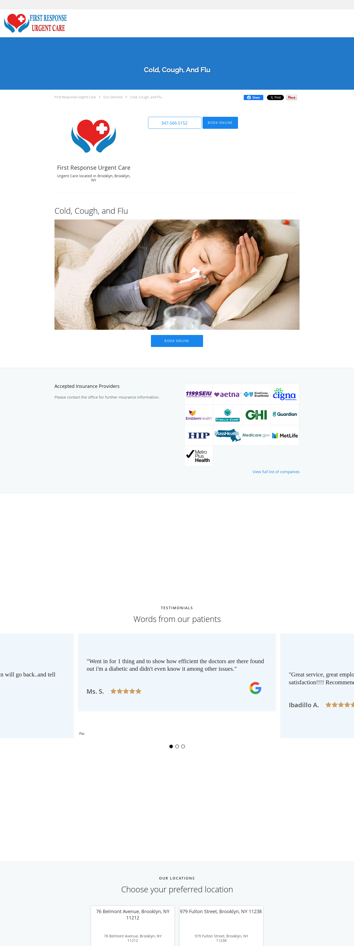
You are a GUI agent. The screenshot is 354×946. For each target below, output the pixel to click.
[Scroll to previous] (92, 689)
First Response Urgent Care (75, 97)
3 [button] (183, 763)
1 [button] (171, 763)
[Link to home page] (34, 23)
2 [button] (177, 763)
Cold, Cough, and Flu (146, 97)
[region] (177, 694)
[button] (174, 123)
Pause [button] (81, 750)
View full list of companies (276, 471)
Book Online (218, 122)
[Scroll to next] (261, 689)
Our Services (113, 97)
